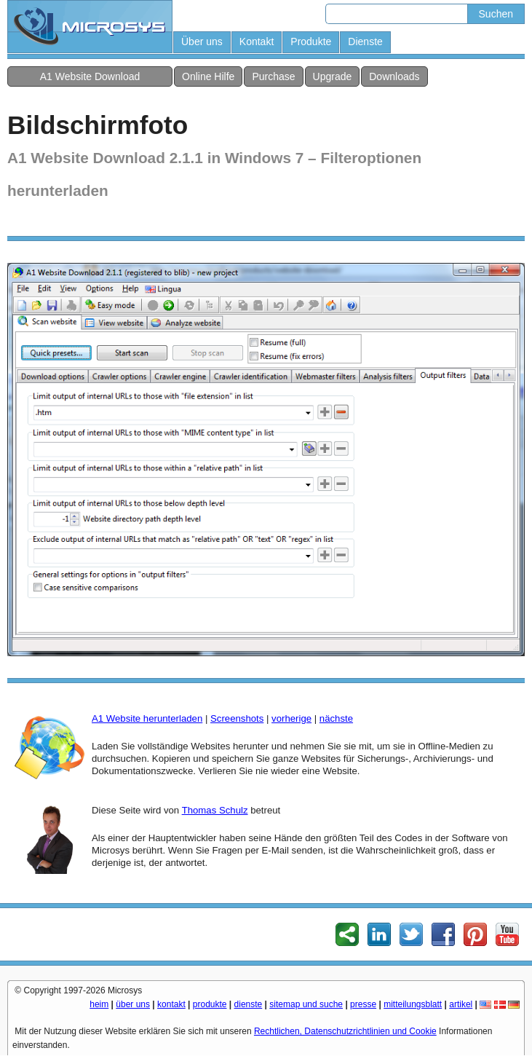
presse (363, 1004)
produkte (210, 1004)
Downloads (394, 76)
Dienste (365, 41)
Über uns (202, 41)
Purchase (273, 76)
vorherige (291, 718)
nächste (336, 718)
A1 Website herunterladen (147, 718)
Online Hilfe (208, 76)
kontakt (171, 1004)
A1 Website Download (90, 76)
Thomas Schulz (215, 810)
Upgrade (332, 76)
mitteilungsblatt (413, 1004)
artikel (460, 1004)
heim (99, 1004)
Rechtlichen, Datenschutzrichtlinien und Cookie (345, 1031)
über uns (133, 1004)
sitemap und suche (306, 1004)
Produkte (310, 41)
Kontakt (256, 41)
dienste (248, 1004)
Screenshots (236, 718)
